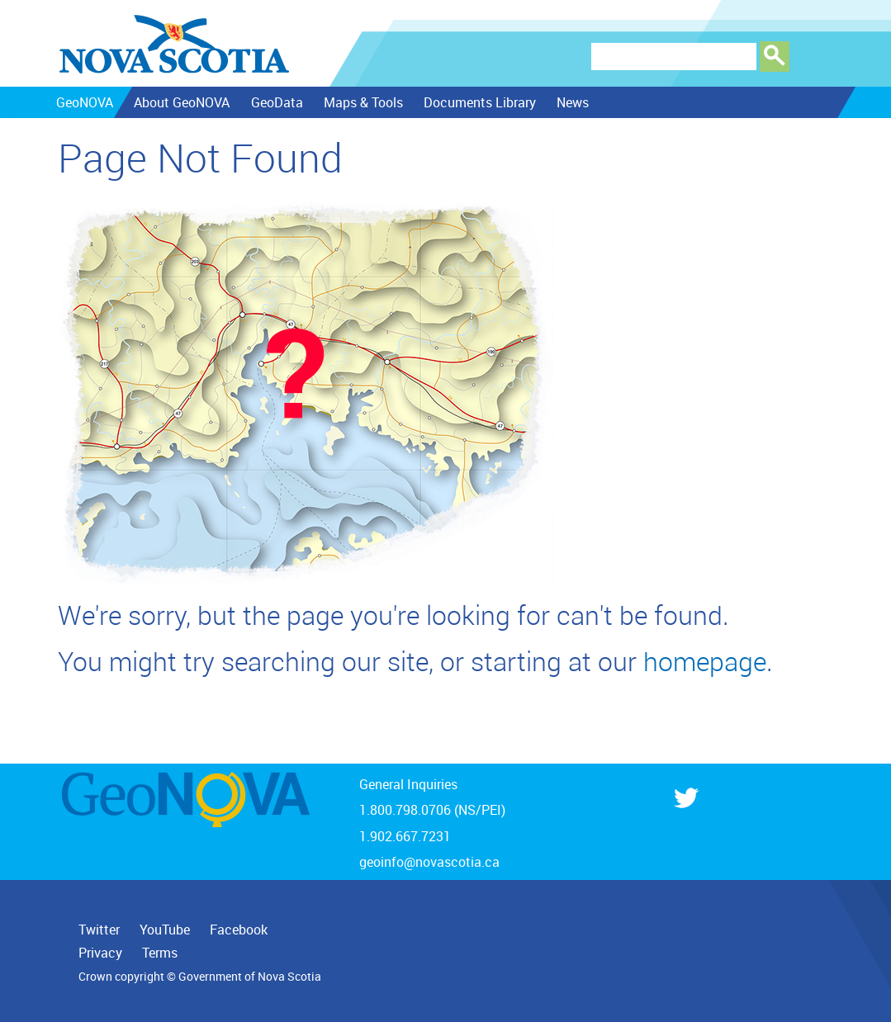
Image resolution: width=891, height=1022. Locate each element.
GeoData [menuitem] (276, 102)
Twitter (99, 929)
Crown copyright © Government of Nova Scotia (199, 976)
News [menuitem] (572, 102)
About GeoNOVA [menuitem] (181, 102)
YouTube (165, 929)
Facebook (239, 929)
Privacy (100, 953)
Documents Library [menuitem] (479, 102)
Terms (160, 953)
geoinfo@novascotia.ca (429, 862)
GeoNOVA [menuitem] (83, 102)
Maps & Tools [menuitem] (362, 102)
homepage (704, 661)
